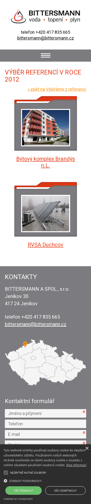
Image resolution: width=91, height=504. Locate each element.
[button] (45, 480)
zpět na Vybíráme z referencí (57, 89)
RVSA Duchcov (45, 245)
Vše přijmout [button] (23, 490)
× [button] (87, 448)
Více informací (76, 465)
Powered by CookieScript (18, 499)
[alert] (45, 474)
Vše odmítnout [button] (65, 490)
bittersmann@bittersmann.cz (45, 38)
